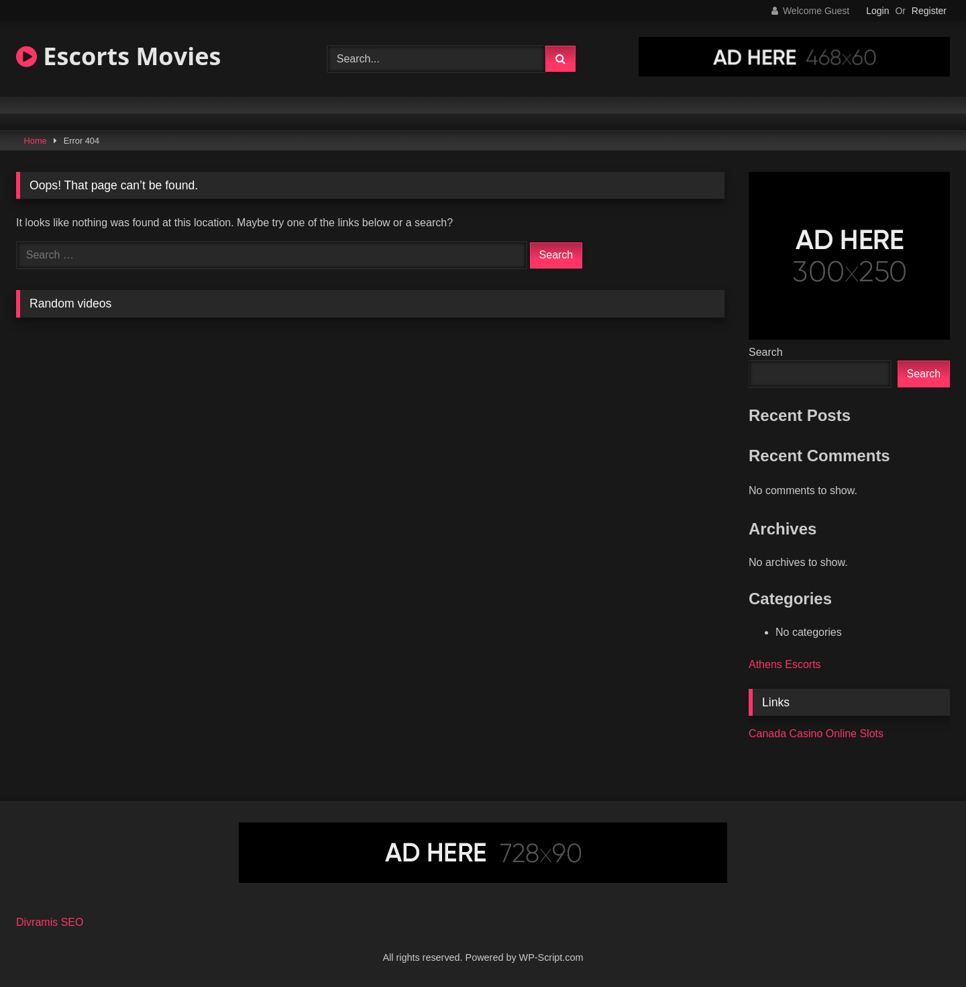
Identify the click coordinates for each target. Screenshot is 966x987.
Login (877, 10)
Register (929, 10)
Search (766, 352)
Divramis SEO (49, 922)
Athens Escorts (785, 664)
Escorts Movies (118, 56)
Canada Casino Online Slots (816, 733)
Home (35, 141)
